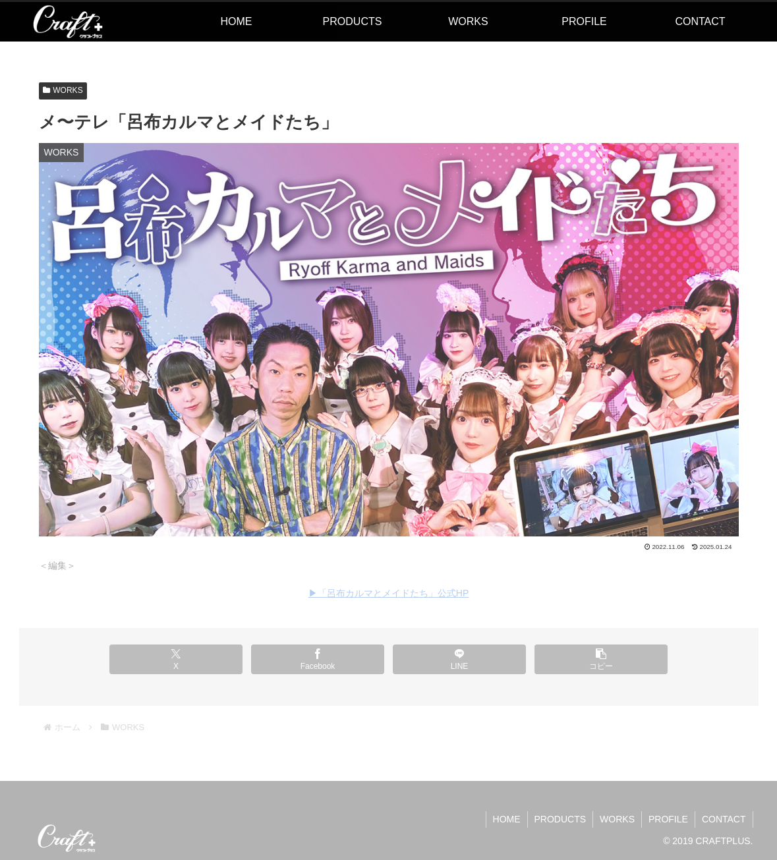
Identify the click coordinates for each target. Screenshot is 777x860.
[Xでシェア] (176, 659)
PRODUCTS (560, 819)
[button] (601, 659)
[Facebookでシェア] (317, 659)
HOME (507, 819)
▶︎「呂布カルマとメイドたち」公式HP (388, 593)
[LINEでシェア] (459, 659)
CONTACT (724, 819)
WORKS (63, 90)
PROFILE (668, 819)
